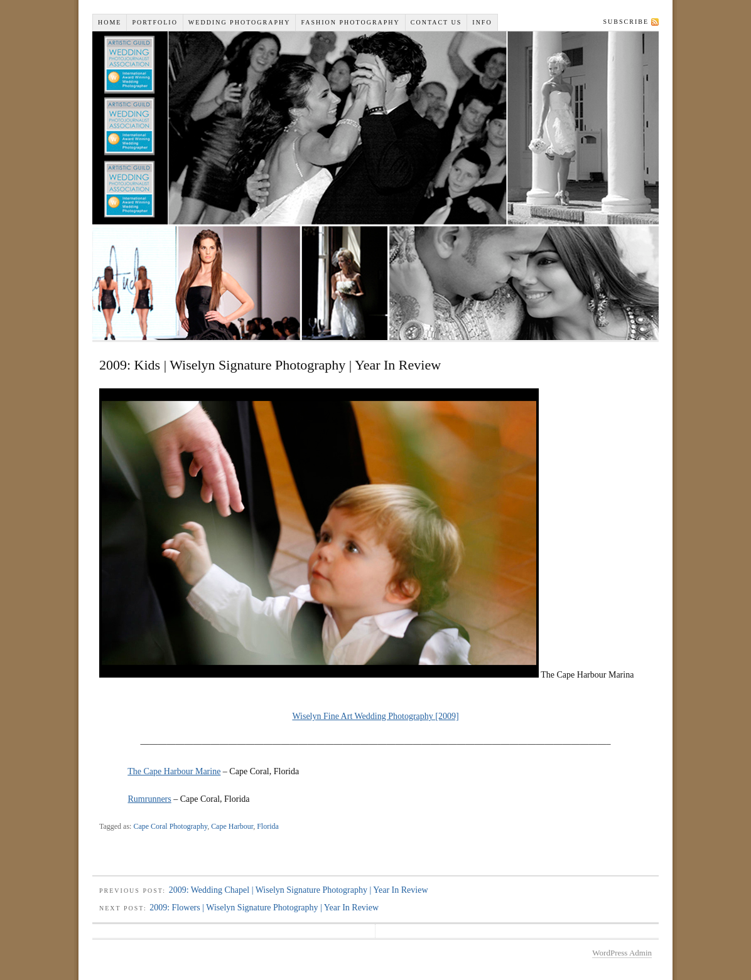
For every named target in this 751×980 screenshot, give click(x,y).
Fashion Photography (350, 22)
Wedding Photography (239, 22)
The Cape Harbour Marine (173, 771)
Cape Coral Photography (170, 826)
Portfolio (154, 22)
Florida (268, 826)
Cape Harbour (232, 826)
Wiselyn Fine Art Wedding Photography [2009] (375, 716)
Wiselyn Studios (375, 185)
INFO (482, 22)
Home (109, 22)
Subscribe (626, 21)
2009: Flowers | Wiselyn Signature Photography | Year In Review (264, 907)
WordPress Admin (622, 952)
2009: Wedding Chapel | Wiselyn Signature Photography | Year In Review (298, 890)
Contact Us (436, 22)
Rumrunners (149, 799)
